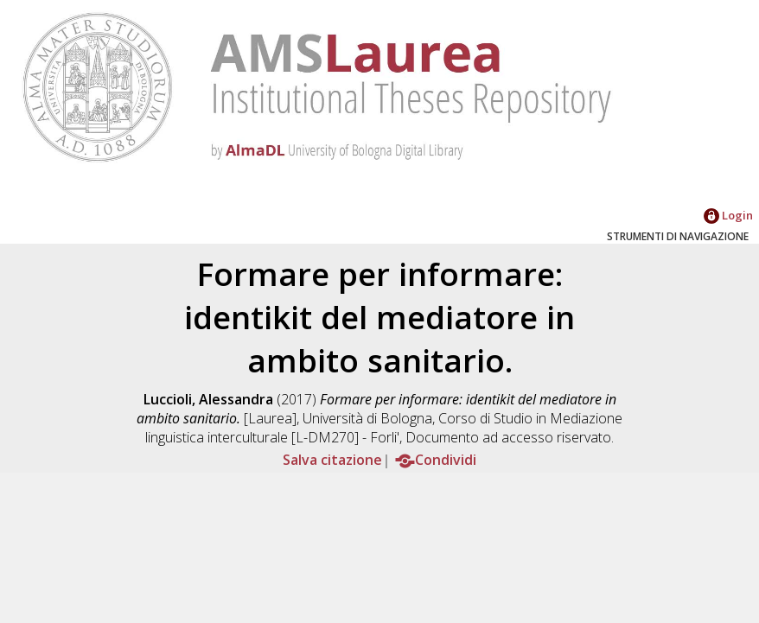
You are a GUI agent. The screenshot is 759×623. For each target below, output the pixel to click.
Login (728, 215)
